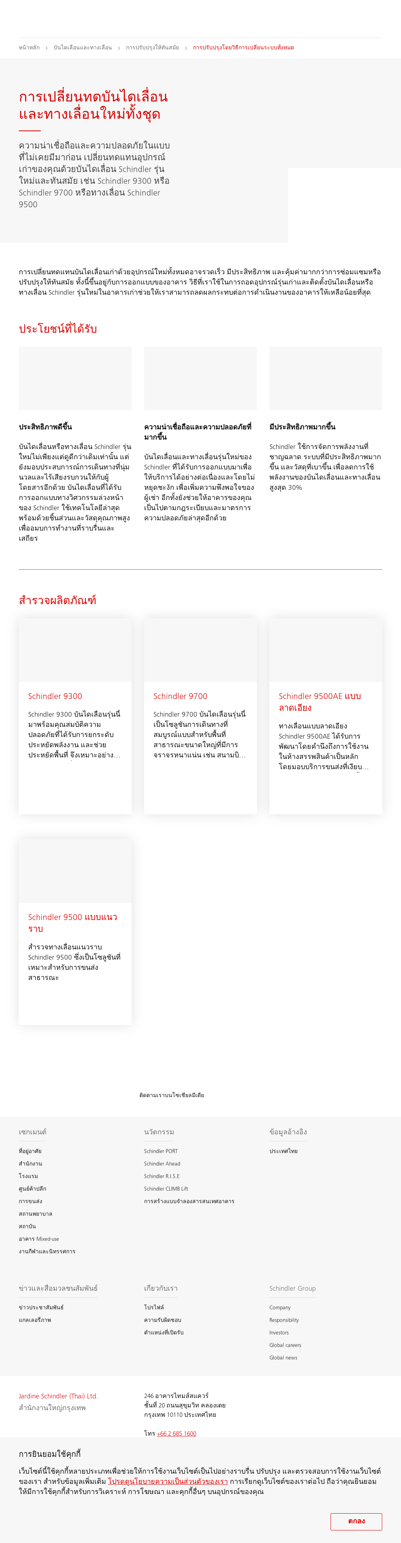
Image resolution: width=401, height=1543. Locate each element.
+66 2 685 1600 (176, 1434)
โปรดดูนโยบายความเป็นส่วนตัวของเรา (168, 1482)
